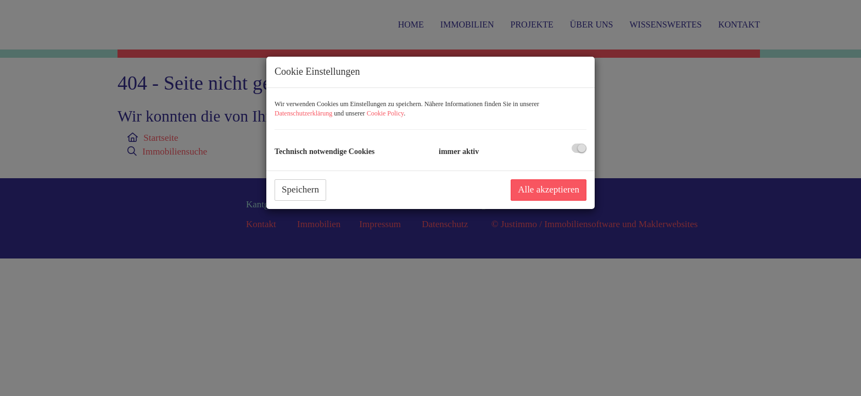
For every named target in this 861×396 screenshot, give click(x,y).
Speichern (300, 189)
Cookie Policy (385, 113)
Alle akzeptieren (548, 189)
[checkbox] (579, 148)
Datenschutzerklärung (303, 113)
